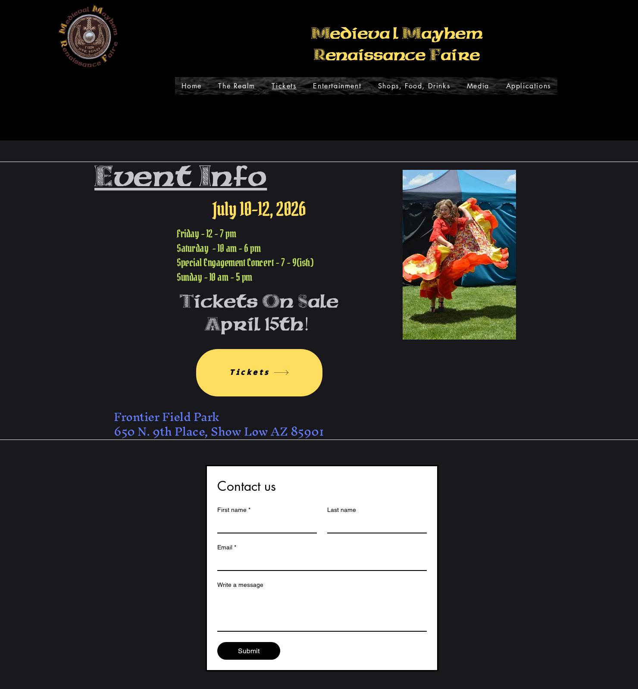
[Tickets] (259, 372)
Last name (341, 509)
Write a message (240, 584)
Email (226, 547)
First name (233, 510)
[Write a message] (322, 611)
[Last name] (374, 525)
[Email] (319, 562)
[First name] (264, 525)
